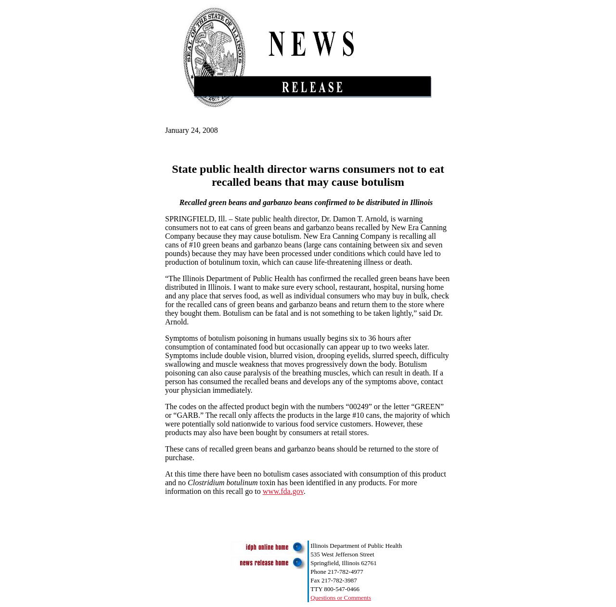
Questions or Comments (340, 597)
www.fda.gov (283, 491)
